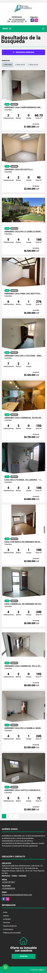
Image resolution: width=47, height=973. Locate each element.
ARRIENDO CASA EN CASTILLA (18, 170)
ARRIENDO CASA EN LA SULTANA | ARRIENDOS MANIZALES (23, 356)
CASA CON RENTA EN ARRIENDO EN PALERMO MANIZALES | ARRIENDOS (23, 542)
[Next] (16, 816)
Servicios (6, 923)
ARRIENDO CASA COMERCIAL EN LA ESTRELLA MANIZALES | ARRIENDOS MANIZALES (23, 666)
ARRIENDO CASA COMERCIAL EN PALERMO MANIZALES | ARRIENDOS (23, 418)
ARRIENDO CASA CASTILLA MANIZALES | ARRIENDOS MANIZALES (23, 790)
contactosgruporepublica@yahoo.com (17, 895)
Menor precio (20, 64)
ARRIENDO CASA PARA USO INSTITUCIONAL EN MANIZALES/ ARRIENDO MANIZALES (23, 294)
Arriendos (7, 919)
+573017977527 (17, 21)
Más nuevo (7, 64)
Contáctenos (8, 929)
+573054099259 (18, 19)
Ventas (6, 916)
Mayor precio (33, 64)
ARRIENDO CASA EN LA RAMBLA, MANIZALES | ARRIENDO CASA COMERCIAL (23, 728)
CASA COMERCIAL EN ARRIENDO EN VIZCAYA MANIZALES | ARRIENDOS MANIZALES (23, 604)
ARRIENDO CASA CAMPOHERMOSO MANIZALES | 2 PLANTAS (23, 108)
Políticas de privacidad (12, 933)
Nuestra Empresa (10, 926)
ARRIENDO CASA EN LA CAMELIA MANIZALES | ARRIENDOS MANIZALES (23, 232)
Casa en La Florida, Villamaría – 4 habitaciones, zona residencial (23, 480)
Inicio (5, 912)
